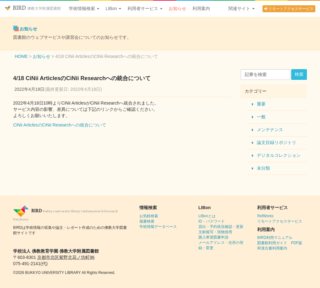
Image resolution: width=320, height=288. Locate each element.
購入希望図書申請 (213, 237)
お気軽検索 (148, 216)
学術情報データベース (158, 226)
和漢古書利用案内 (272, 248)
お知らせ (177, 8)
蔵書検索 (146, 221)
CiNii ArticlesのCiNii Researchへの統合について (59, 124)
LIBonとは (207, 216)
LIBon (113, 8)
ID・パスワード (211, 221)
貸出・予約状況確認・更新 (220, 226)
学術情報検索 (84, 8)
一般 (261, 116)
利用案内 (201, 8)
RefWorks (265, 216)
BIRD (33, 8)
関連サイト (241, 8)
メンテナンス (270, 129)
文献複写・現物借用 (215, 232)
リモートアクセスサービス (288, 9)
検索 (299, 74)
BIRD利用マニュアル (274, 237)
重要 (261, 103)
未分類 (263, 168)
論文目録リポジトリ (276, 142)
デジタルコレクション (279, 155)
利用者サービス (145, 8)
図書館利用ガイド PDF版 (279, 243)
